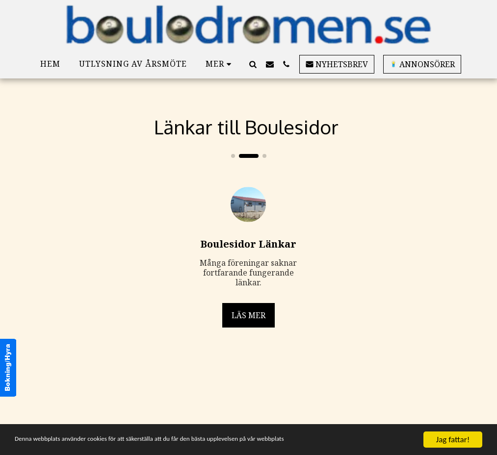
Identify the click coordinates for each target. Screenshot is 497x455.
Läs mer (248, 315)
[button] (253, 64)
